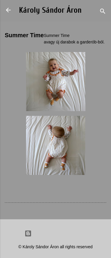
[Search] (102, 12)
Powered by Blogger (56, 233)
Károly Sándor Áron (50, 10)
